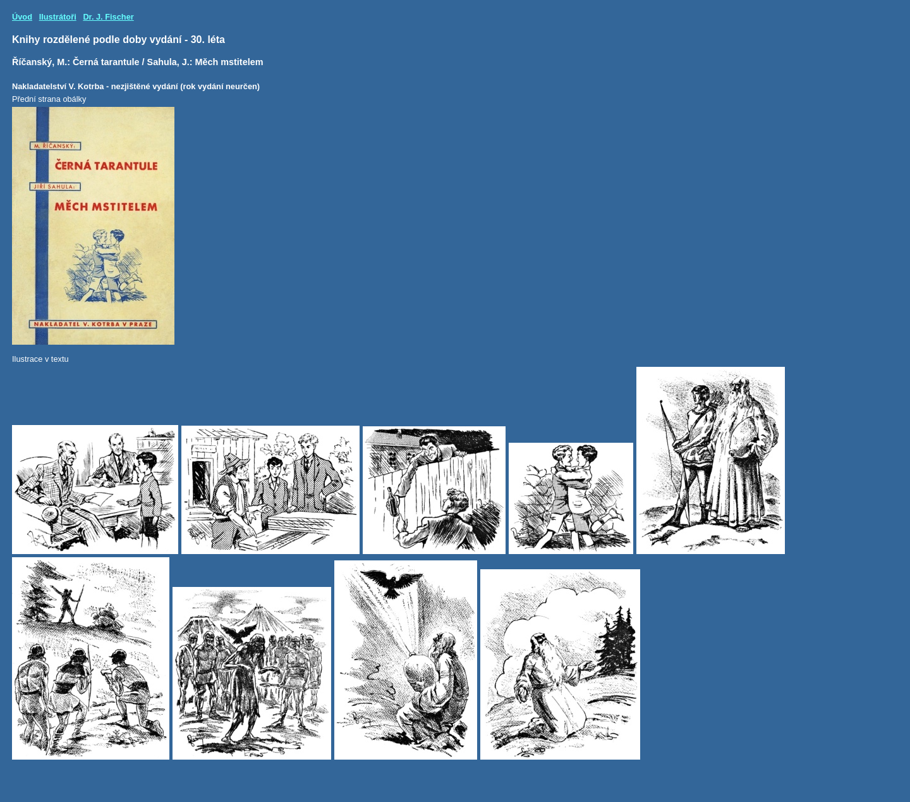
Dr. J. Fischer (108, 17)
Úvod (22, 17)
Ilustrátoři (57, 17)
